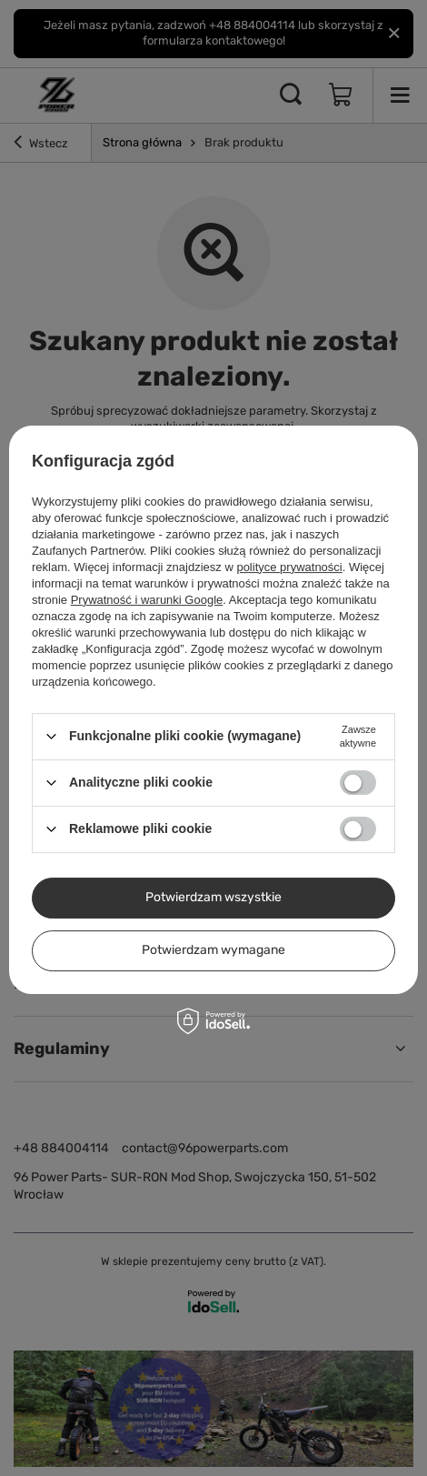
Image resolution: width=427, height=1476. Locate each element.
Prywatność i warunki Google (147, 600)
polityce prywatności (289, 567)
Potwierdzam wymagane (213, 950)
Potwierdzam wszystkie (213, 897)
